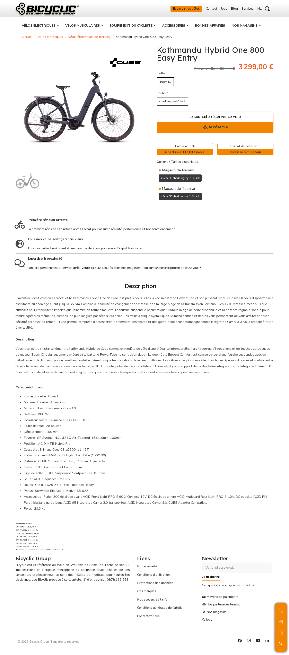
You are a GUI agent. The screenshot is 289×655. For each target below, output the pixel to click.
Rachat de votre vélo (245, 151)
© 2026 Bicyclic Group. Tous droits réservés (48, 642)
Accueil (27, 39)
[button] (267, 9)
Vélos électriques (50, 39)
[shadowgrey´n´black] (172, 103)
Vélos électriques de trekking (89, 39)
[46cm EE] (165, 83)
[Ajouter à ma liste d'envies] (159, 208)
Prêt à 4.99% (185, 151)
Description (140, 287)
